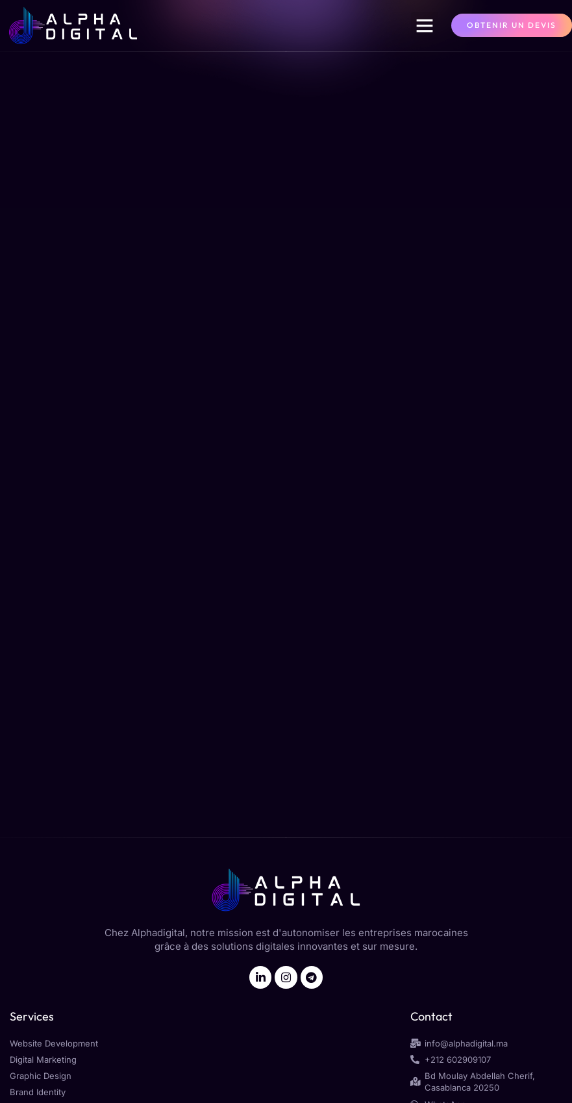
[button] (424, 25)
